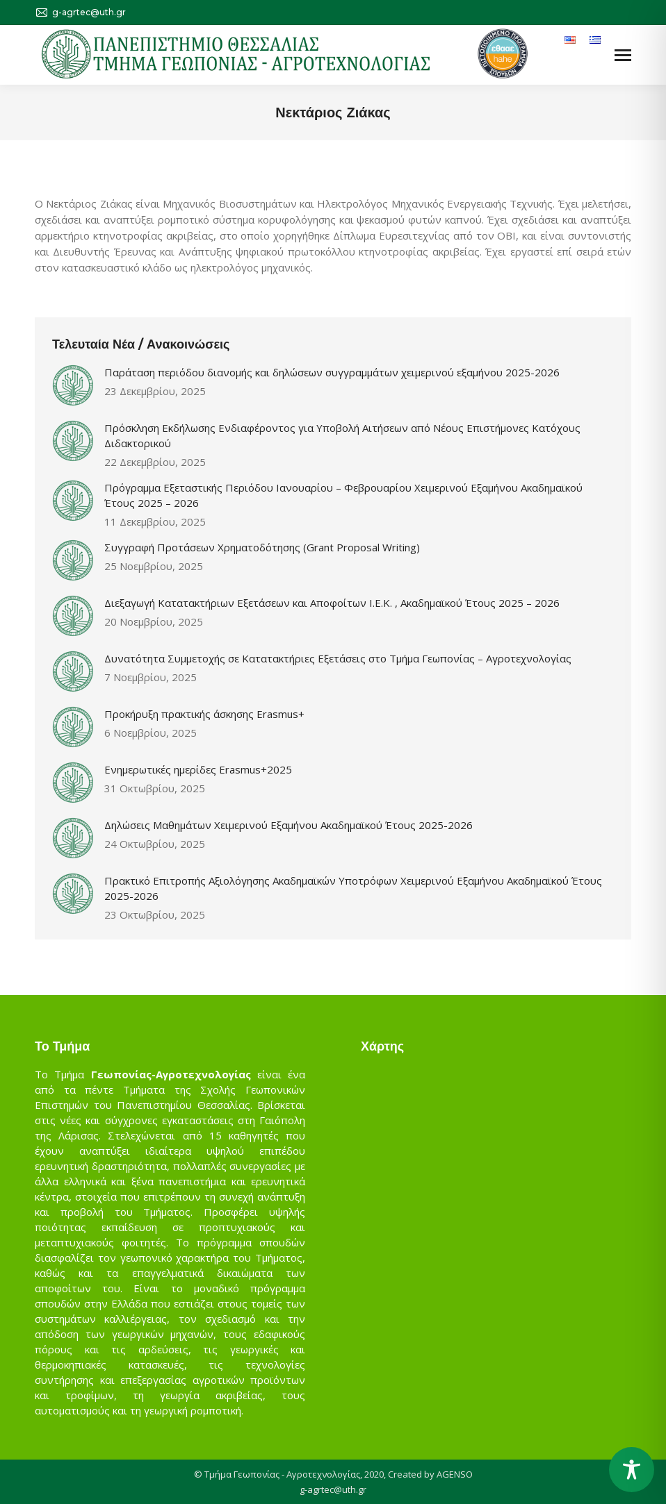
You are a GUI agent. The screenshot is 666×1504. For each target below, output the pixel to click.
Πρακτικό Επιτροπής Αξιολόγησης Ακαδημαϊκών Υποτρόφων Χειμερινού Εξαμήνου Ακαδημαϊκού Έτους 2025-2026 (353, 888)
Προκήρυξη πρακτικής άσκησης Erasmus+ (204, 714)
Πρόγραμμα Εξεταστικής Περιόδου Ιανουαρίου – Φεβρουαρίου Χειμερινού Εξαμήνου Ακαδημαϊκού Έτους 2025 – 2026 (343, 495)
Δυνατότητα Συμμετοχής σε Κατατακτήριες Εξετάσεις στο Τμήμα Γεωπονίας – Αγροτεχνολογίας (337, 658)
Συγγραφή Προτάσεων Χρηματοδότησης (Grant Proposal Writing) (262, 547)
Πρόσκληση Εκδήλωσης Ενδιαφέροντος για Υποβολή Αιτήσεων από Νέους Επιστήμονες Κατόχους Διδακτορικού (342, 435)
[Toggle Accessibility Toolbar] (632, 1470)
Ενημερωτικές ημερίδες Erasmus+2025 (198, 769)
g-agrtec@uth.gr (333, 1489)
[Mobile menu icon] (623, 55)
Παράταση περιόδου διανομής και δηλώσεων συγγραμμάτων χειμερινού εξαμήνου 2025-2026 (332, 372)
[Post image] (73, 385)
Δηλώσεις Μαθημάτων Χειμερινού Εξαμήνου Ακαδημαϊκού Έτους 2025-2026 (288, 825)
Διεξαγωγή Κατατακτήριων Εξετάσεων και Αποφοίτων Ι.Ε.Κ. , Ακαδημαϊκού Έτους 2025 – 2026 (332, 603)
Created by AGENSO (430, 1474)
